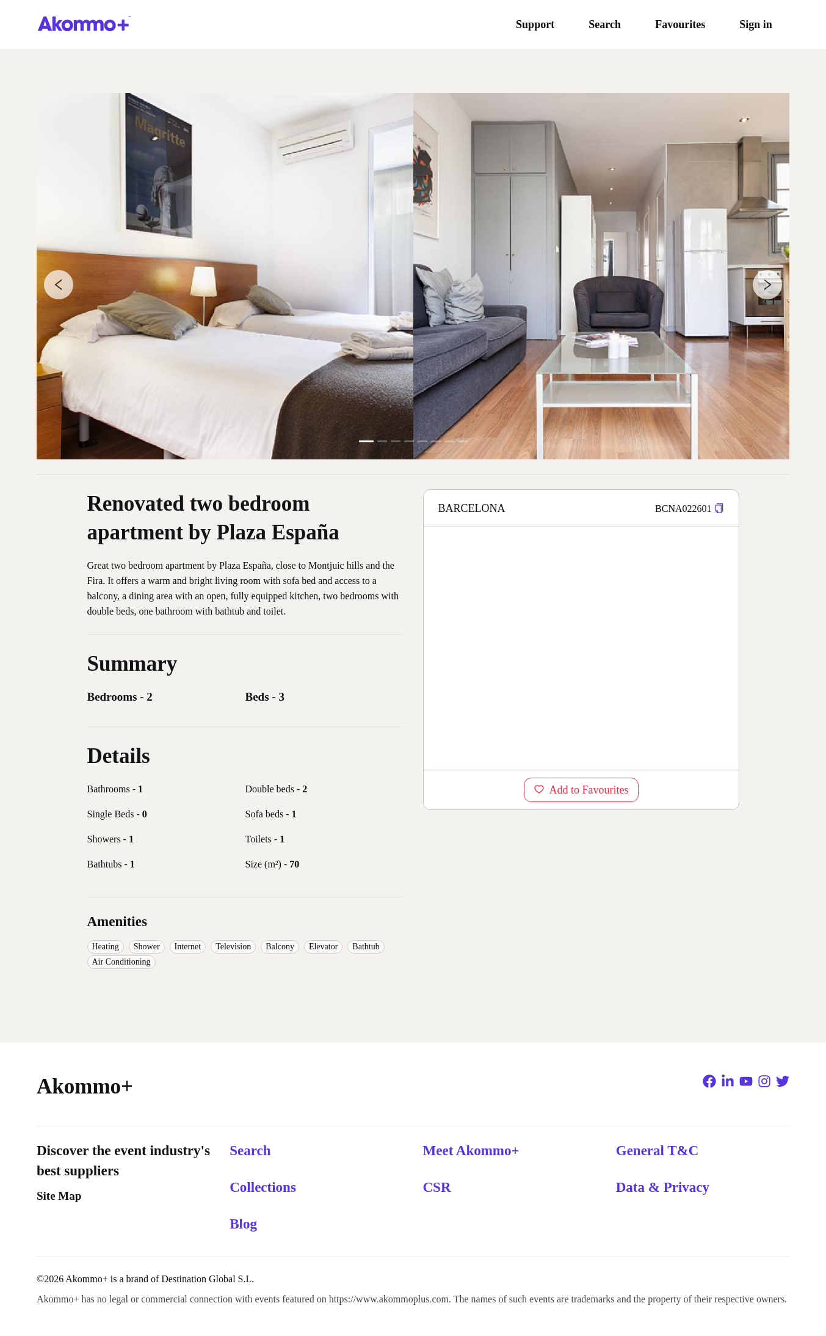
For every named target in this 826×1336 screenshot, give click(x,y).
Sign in (755, 24)
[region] (581, 648)
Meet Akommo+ (471, 1150)
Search (605, 24)
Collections (263, 1187)
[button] (719, 508)
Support (535, 24)
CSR (437, 1187)
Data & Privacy (662, 1187)
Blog (243, 1224)
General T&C (657, 1150)
